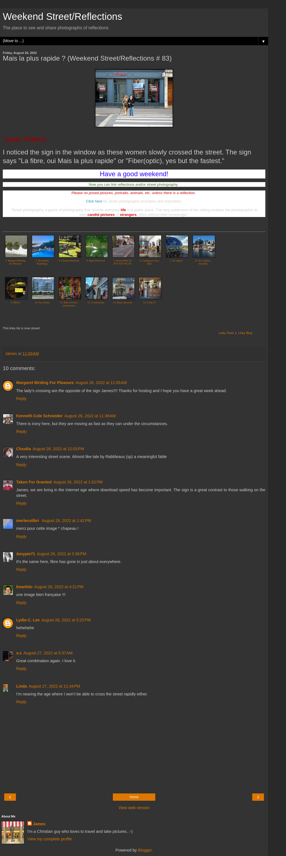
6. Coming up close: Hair (149, 262)
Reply (21, 398)
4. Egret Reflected (96, 260)
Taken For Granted (34, 482)
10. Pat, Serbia (42, 302)
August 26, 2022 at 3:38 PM (61, 554)
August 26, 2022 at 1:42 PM (66, 520)
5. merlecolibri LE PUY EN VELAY (122, 262)
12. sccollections (95, 302)
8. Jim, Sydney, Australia (203, 262)
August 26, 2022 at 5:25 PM (65, 620)
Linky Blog (245, 333)
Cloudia (23, 449)
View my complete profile (49, 839)
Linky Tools (226, 333)
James (39, 824)
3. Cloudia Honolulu (69, 260)
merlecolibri (28, 520)
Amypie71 (25, 554)
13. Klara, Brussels (122, 302)
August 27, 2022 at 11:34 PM (54, 686)
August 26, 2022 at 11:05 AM (101, 382)
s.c (19, 653)
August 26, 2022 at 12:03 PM (58, 449)
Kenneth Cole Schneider (39, 416)
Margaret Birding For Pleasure (45, 382)
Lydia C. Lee (28, 620)
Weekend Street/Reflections (62, 16)
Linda (21, 686)
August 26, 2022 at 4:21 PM (58, 587)
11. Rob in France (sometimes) (69, 304)
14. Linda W (149, 302)
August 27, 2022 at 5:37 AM (48, 653)
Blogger (145, 850)
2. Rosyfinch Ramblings (42, 262)
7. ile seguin (176, 260)
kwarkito (24, 587)
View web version (134, 807)
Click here (94, 201)
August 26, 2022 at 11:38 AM (90, 416)
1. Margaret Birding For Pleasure (15, 262)
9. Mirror (15, 302)
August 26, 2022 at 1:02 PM (78, 482)
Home (134, 797)
